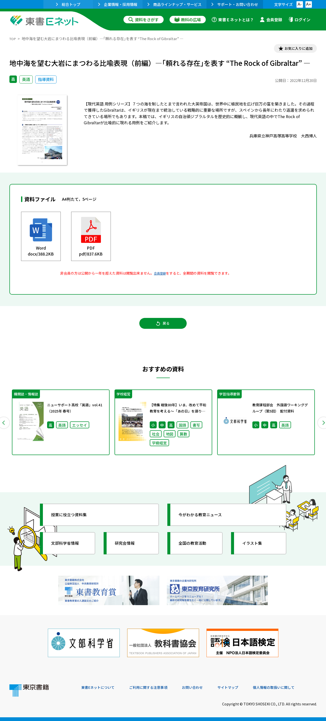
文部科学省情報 (68, 550)
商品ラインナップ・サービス (175, 4)
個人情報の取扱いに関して (293, 687)
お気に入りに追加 (295, 49)
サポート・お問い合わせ (234, 4)
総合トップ (68, 4)
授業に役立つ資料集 (73, 521)
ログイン (299, 20)
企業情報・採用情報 (117, 4)
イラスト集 (255, 550)
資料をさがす (143, 20)
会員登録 (271, 20)
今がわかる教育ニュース (204, 521)
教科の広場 (188, 20)
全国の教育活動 (195, 550)
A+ (308, 4)
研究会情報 (128, 550)
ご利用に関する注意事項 (156, 687)
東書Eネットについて (100, 687)
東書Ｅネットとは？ (233, 20)
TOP (13, 38)
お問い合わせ (204, 687)
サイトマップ (243, 687)
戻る (163, 327)
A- (300, 4)
